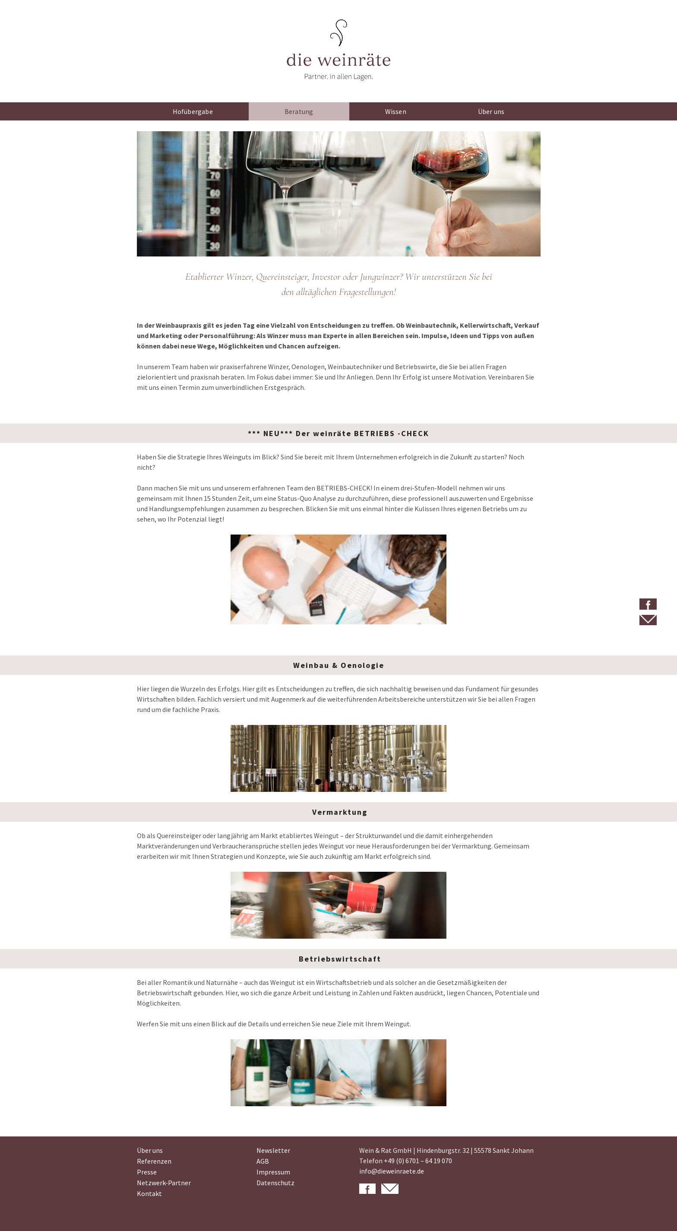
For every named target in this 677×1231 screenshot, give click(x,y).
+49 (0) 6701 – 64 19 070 (418, 1160)
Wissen (395, 111)
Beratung (299, 111)
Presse (147, 1172)
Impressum (273, 1172)
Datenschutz (275, 1182)
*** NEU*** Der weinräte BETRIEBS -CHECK (338, 433)
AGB (262, 1161)
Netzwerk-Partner (164, 1182)
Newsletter (273, 1150)
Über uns (491, 111)
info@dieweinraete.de (391, 1171)
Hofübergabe (193, 111)
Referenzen (154, 1161)
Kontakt (149, 1193)
